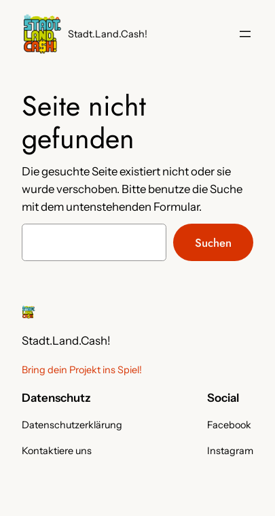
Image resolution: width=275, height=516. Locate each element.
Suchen (213, 243)
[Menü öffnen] (245, 34)
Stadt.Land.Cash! (107, 34)
